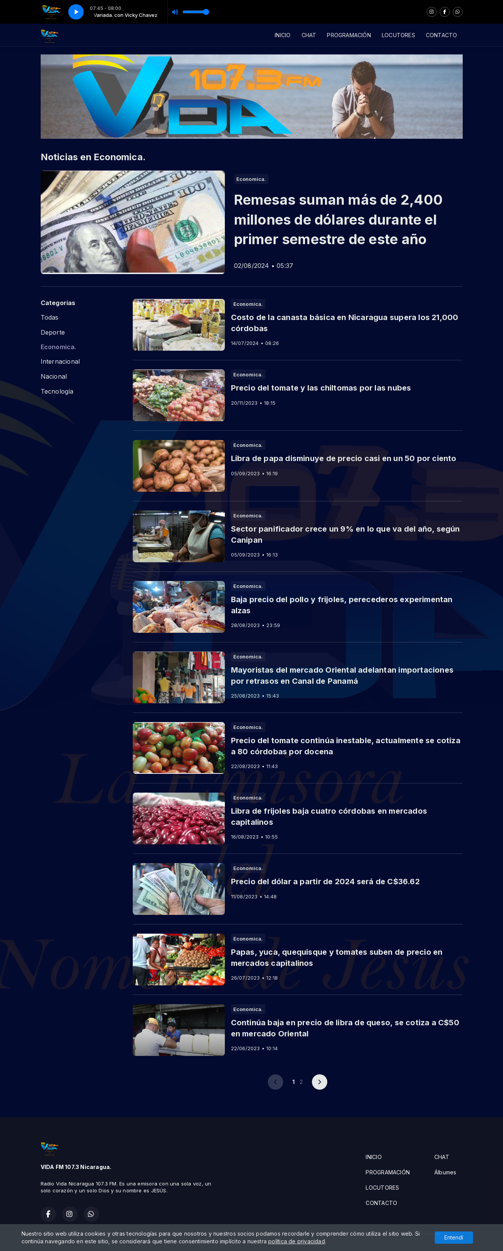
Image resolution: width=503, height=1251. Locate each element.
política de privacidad (296, 1241)
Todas (50, 317)
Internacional (60, 361)
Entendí (453, 1237)
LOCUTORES (398, 35)
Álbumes (445, 1172)
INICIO (282, 35)
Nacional (54, 376)
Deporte (53, 332)
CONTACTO (441, 35)
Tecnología (57, 391)
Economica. (58, 347)
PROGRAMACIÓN (349, 35)
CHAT (309, 35)
